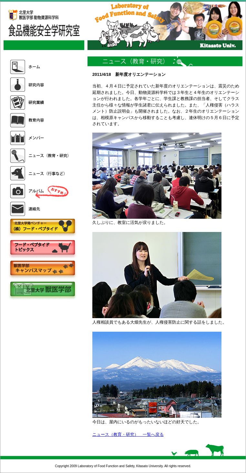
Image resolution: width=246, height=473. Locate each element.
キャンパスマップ (42, 268)
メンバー (40, 138)
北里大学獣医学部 (42, 289)
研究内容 (40, 84)
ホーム (40, 67)
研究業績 (40, 102)
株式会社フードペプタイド (42, 226)
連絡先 (40, 209)
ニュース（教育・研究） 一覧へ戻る (128, 434)
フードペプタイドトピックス (42, 247)
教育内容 (40, 120)
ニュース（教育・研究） (40, 155)
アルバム (40, 191)
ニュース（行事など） (40, 173)
